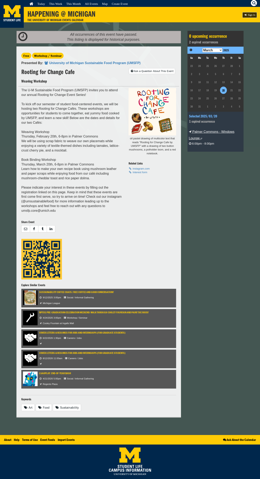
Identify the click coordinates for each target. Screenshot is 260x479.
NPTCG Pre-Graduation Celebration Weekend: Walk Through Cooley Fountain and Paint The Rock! (94, 312)
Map (105, 3)
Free (26, 56)
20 (223, 90)
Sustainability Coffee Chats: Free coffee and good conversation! (76, 292)
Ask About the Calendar (239, 440)
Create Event (120, 3)
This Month (73, 3)
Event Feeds (47, 440)
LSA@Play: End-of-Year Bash (55, 373)
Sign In (249, 15)
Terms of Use (30, 440)
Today (41, 3)
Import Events (66, 440)
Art (28, 407)
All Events (91, 3)
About (7, 440)
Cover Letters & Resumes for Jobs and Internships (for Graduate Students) (82, 332)
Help (17, 440)
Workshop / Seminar (48, 56)
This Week (55, 3)
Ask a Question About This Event (151, 71)
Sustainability (67, 407)
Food (44, 407)
